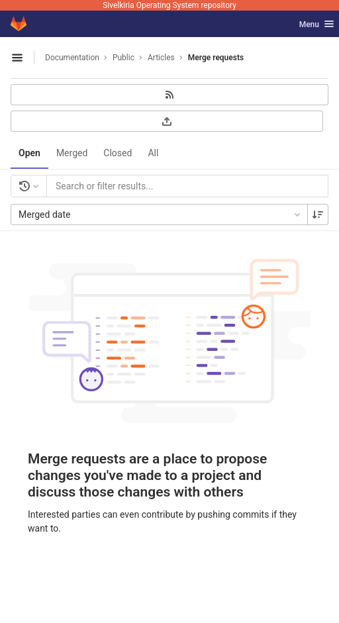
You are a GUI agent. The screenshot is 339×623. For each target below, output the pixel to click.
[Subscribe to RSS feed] (169, 94)
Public (123, 57)
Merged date (161, 214)
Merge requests (216, 57)
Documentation (72, 57)
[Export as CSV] (167, 121)
